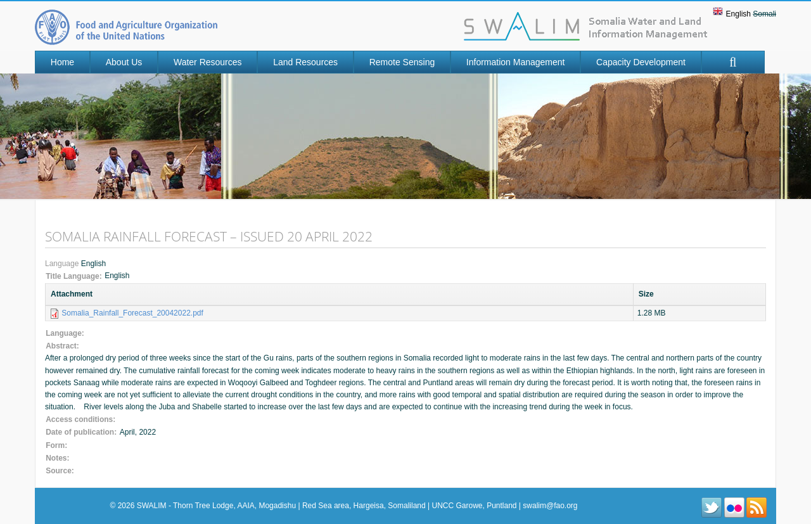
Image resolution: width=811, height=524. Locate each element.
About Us (124, 62)
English (738, 14)
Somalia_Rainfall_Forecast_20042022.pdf (132, 313)
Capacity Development (641, 62)
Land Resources (305, 62)
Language (63, 263)
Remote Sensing (402, 62)
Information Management (515, 62)
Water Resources (208, 62)
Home (62, 62)
